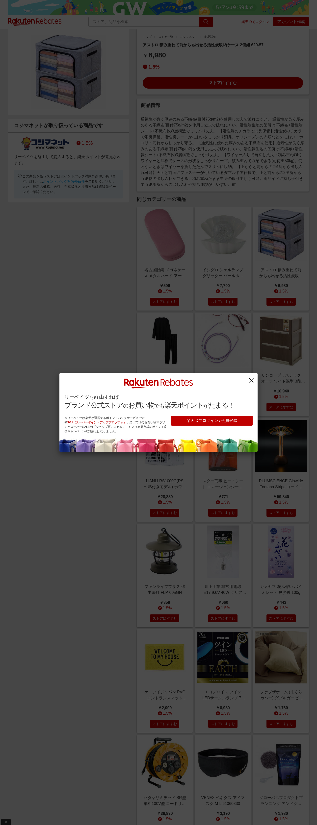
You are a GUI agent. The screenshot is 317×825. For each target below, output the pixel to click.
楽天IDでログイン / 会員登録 (211, 420)
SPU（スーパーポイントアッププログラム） (97, 422)
